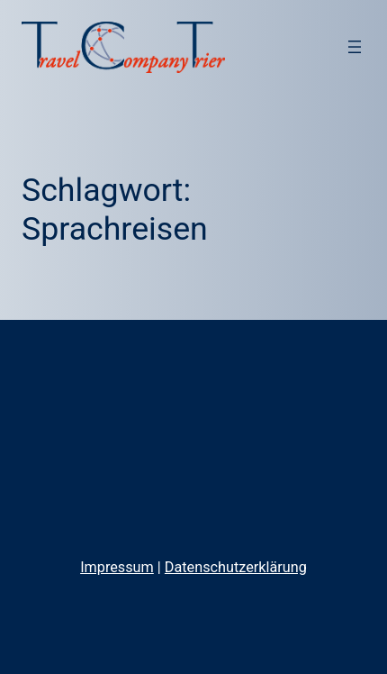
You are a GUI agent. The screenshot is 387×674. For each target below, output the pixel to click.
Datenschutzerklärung (236, 567)
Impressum (117, 567)
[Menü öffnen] (354, 47)
